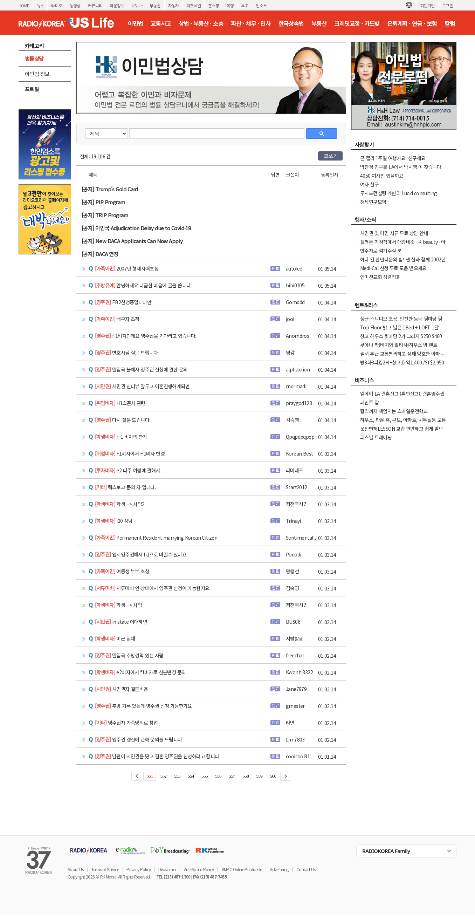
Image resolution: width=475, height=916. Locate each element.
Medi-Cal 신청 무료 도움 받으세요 (393, 268)
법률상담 (34, 58)
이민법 (135, 23)
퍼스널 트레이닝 (376, 437)
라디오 (56, 5)
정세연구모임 (373, 201)
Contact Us (305, 869)
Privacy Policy (138, 869)
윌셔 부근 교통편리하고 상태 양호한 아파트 (402, 353)
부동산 (155, 5)
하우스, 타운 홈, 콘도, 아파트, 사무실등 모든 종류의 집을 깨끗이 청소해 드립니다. (403, 423)
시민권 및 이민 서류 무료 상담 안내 (394, 233)
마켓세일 (193, 5)
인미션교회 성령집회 (380, 276)
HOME (24, 5)
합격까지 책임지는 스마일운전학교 (394, 411)
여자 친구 (369, 184)
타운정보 (117, 5)
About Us (75, 869)
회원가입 (427, 5)
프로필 (32, 89)
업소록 (261, 5)
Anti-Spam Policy (199, 869)
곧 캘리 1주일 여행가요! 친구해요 (393, 158)
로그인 (447, 5)
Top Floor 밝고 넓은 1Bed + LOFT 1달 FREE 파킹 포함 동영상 (399, 331)
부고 (244, 5)
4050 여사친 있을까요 (381, 175)
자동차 (173, 5)
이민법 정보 (37, 73)
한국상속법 (291, 23)
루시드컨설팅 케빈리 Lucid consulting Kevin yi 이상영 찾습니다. (398, 197)
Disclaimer (167, 869)
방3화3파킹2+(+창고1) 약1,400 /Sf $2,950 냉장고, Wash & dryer (402, 366)
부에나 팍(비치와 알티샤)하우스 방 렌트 (399, 344)
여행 (230, 5)
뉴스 (40, 5)
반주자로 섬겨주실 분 (380, 250)
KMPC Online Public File (242, 869)
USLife (137, 5)
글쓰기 (331, 156)
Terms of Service (105, 869)
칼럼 (450, 23)
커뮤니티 (95, 5)
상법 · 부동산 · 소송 (201, 23)
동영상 (75, 5)
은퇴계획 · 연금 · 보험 (412, 23)
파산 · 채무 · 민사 (250, 23)
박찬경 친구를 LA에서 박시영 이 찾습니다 (400, 166)
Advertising (279, 869)
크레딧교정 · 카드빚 (356, 23)
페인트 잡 (369, 402)
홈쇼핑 (213, 5)
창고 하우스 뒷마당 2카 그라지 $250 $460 (401, 336)
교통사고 (161, 23)
